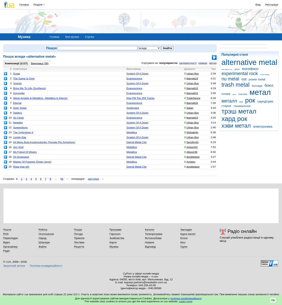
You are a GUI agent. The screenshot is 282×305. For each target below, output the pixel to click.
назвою (202, 63)
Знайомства (116, 238)
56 (62, 178)
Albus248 (190, 152)
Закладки (186, 229)
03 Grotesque (21, 156)
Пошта (7, 229)
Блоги (184, 238)
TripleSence (192, 98)
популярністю (168, 63)
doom (237, 69)
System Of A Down (137, 73)
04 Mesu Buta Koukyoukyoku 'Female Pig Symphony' (44, 142)
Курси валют (188, 233)
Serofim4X (191, 142)
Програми (115, 229)
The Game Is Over (24, 78)
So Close (18, 117)
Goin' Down (20, 107)
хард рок (234, 118)
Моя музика (72, 36)
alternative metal (249, 62)
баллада (257, 85)
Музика (113, 246)
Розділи (37, 4)
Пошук (78, 229)
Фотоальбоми (153, 238)
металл (229, 100)
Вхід (258, 4)
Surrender (19, 93)
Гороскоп (114, 233)
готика (225, 93)
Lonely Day (19, 137)
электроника (262, 126)
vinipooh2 (191, 147)
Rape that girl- (21, 166)
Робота (43, 229)
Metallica (132, 132)
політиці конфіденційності (186, 298)
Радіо (6, 250)
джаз (234, 94)
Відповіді (150, 246)
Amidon (189, 161)
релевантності (188, 63)
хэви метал (236, 126)
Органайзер (10, 246)
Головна (24, 4)
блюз (269, 85)
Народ (42, 238)
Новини (149, 242)
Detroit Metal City (137, 142)
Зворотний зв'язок (14, 265)
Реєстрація (271, 4)
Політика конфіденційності (46, 265)
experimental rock (239, 73)
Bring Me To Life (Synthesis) (29, 88)
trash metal (235, 85)
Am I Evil (18, 147)
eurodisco (250, 69)
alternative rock (226, 69)
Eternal (17, 103)
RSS (6, 233)
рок (250, 100)
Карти (113, 242)
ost (244, 79)
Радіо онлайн (242, 231)
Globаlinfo (191, 132)
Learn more (186, 301)
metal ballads (264, 74)
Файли (43, 246)
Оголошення (46, 233)
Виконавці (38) (40, 63)
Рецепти (79, 246)
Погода (78, 233)
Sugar (16, 73)
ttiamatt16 (191, 78)
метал (260, 92)
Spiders (17, 112)
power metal (257, 79)
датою (213, 63)
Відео (6, 242)
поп (241, 102)
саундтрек (265, 101)
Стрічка (89, 36)
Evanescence (134, 78)
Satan (188, 107)
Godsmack (133, 107)
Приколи (79, 238)
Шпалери (44, 242)
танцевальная (241, 105)
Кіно (182, 242)
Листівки (79, 242)
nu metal (230, 78)
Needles (18, 122)
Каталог (150, 229)
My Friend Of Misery (25, 152)
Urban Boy (191, 73)
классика (243, 94)
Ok (273, 300)
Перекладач (10, 238)
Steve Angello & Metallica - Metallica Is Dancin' (40, 98)
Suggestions (20, 127)
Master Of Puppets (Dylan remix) (32, 161)
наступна (93, 178)
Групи (183, 246)
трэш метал (238, 111)
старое (226, 105)
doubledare (192, 156)
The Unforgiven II (23, 132)
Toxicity (17, 83)
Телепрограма (153, 233)
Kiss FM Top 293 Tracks (141, 98)
